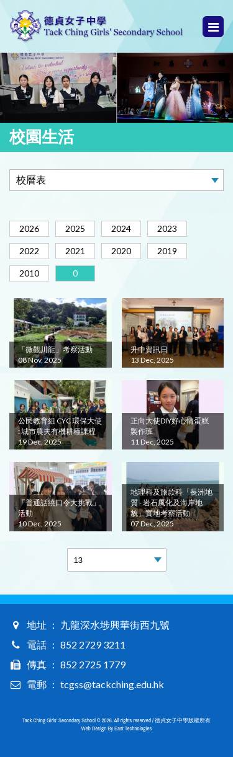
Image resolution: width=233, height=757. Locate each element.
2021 (75, 251)
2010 (29, 273)
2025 (75, 228)
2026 (29, 228)
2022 (29, 251)
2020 (121, 251)
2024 (121, 228)
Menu (213, 27)
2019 (167, 251)
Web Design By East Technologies (116, 728)
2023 (167, 228)
